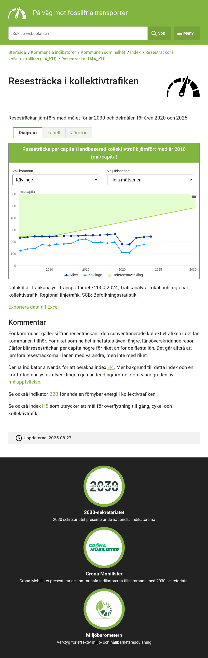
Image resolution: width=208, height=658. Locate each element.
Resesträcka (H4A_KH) (83, 58)
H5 (45, 406)
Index (135, 52)
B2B (53, 394)
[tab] (27, 132)
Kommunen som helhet (103, 52)
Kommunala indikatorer (53, 52)
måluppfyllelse (24, 382)
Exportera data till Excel (33, 307)
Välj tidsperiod (118, 171)
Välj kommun (22, 171)
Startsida (17, 52)
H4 (110, 367)
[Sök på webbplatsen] (78, 33)
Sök (161, 33)
